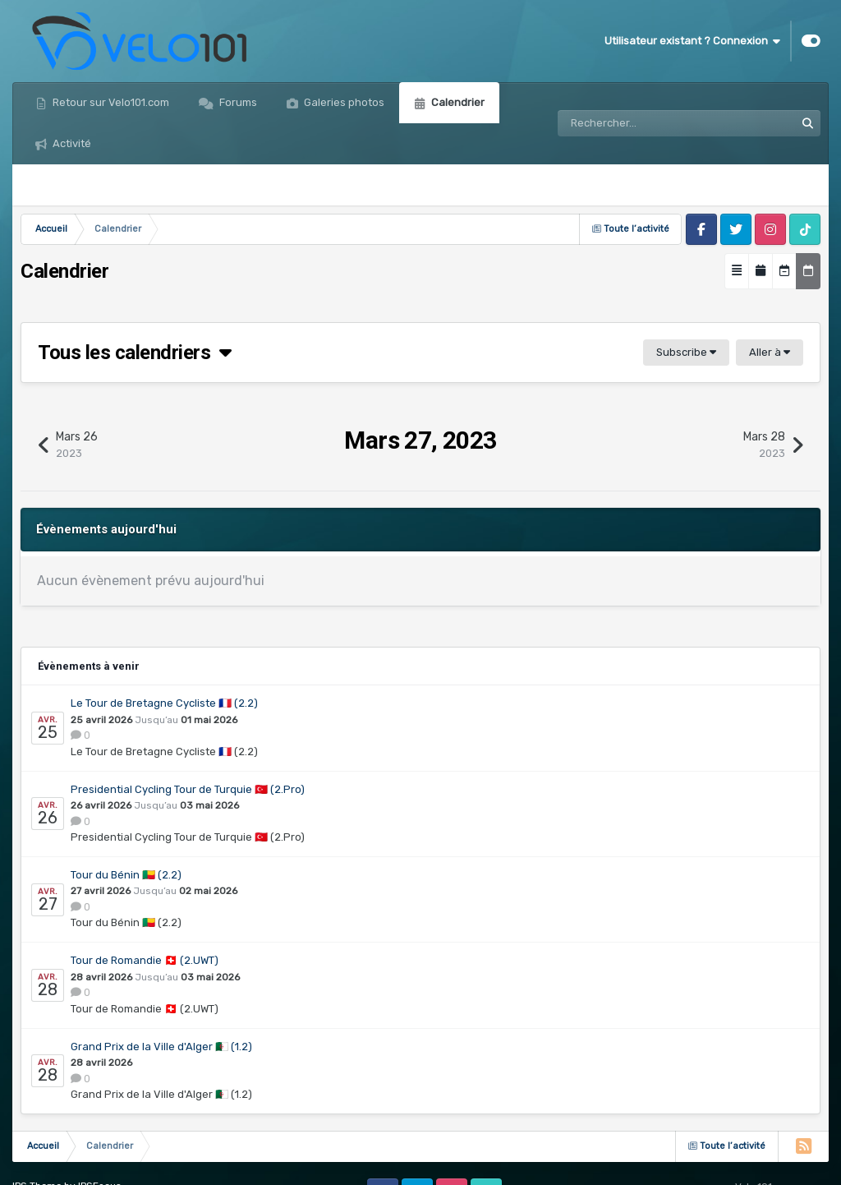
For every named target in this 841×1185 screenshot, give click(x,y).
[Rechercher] (630, 123)
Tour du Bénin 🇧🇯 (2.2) (126, 875)
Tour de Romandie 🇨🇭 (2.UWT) (144, 960)
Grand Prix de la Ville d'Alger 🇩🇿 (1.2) (161, 1046)
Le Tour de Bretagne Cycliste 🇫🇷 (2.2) (164, 703)
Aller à (769, 352)
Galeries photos (342, 102)
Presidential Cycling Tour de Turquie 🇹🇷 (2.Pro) (188, 789)
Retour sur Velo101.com (109, 102)
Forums (237, 102)
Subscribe (686, 352)
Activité (70, 143)
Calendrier (457, 102)
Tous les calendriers (135, 352)
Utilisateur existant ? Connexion (692, 41)
